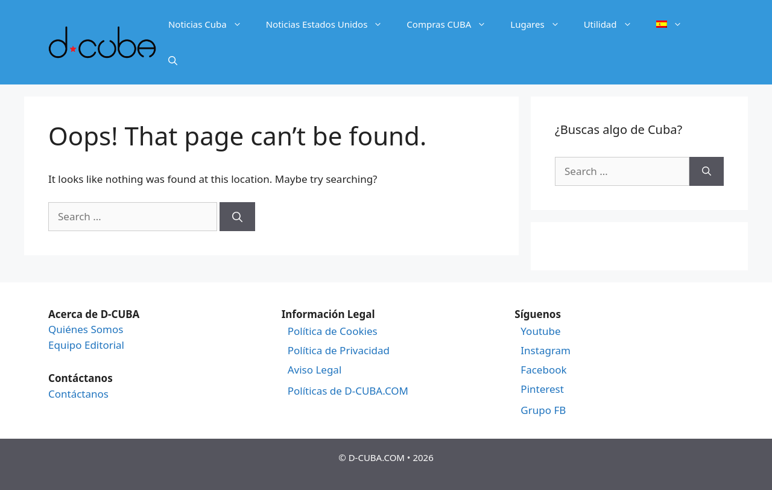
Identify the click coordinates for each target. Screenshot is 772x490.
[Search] (237, 216)
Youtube (540, 331)
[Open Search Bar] (172, 60)
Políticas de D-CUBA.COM (348, 391)
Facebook (543, 370)
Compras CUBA (452, 24)
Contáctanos (78, 394)
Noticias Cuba (211, 24)
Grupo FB (543, 410)
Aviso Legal (315, 370)
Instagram (545, 350)
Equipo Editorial (86, 345)
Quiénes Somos (85, 329)
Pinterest (541, 389)
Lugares (540, 24)
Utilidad (614, 24)
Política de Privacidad (339, 350)
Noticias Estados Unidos (330, 24)
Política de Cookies (333, 331)
